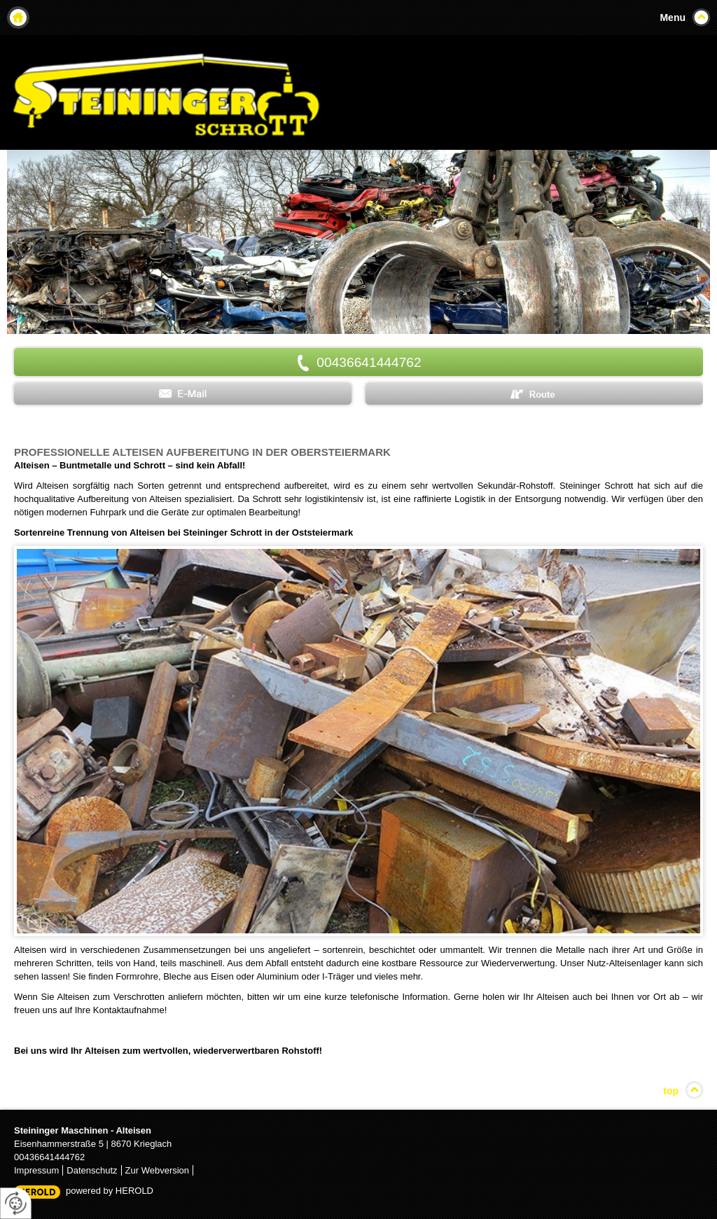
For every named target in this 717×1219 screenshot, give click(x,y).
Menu (672, 17)
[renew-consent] (16, 1203)
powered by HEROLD (109, 1190)
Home (18, 17)
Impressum (36, 1170)
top (670, 1090)
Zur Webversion (157, 1170)
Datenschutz (92, 1170)
